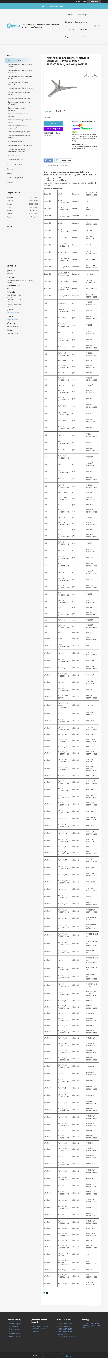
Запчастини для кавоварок (18, 141)
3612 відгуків (82, 1)
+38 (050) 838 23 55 (65, 1331)
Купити (53, 123)
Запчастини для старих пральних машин (20, 77)
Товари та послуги (14, 60)
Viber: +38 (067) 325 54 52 (67, 1337)
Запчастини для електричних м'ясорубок (19, 103)
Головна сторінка (15, 1324)
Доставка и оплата (81, 22)
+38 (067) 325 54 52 (65, 1324)
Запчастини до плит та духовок (19, 98)
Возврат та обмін (39, 1329)
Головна (70, 15)
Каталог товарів (81, 15)
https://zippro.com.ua (14, 313)
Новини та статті (15, 1329)
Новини (10, 182)
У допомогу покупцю (72, 37)
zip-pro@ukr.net (12, 320)
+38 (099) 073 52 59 (65, 1329)
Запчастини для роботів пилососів (20, 88)
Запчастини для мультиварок (19, 132)
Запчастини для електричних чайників (19, 137)
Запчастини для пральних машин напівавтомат (20, 71)
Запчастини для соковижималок (20, 145)
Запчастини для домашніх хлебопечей (17, 127)
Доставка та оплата (40, 1326)
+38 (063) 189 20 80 (65, 1326)
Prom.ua (64, 1354)
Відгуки (71, 29)
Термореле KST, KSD (15, 159)
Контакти (68, 22)
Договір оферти (82, 29)
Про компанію (14, 1326)
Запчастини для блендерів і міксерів (18, 115)
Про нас (85, 37)
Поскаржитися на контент (48, 1356)
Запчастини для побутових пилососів (18, 83)
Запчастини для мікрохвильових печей (20, 121)
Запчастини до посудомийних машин (19, 93)
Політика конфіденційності (66, 1356)
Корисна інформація (15, 178)
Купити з (53, 129)
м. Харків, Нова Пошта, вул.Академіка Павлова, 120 (91, 1326)
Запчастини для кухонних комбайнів (17, 109)
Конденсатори (13, 155)
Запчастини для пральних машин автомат (20, 65)
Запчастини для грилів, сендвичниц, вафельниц (17, 150)
